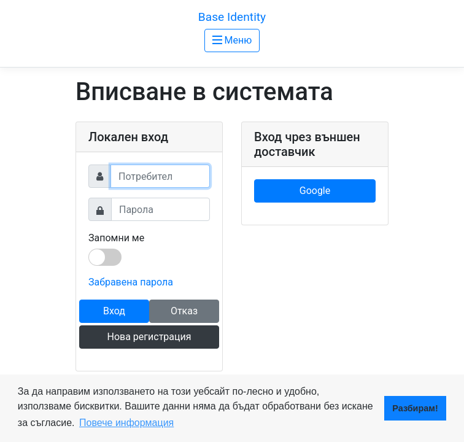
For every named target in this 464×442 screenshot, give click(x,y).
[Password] (160, 209)
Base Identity (232, 17)
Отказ (184, 311)
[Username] (160, 176)
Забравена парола (130, 282)
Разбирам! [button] (415, 408)
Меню (232, 40)
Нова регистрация (149, 337)
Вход (114, 311)
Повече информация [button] (126, 422)
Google (315, 190)
